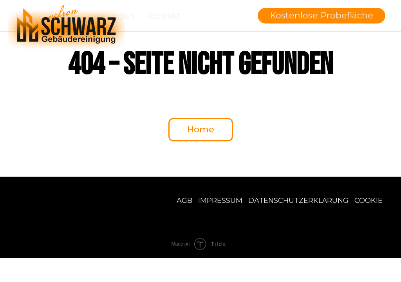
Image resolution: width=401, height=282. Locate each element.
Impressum (220, 200)
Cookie (368, 200)
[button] (321, 16)
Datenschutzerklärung (298, 200)
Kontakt (163, 16)
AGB (184, 200)
